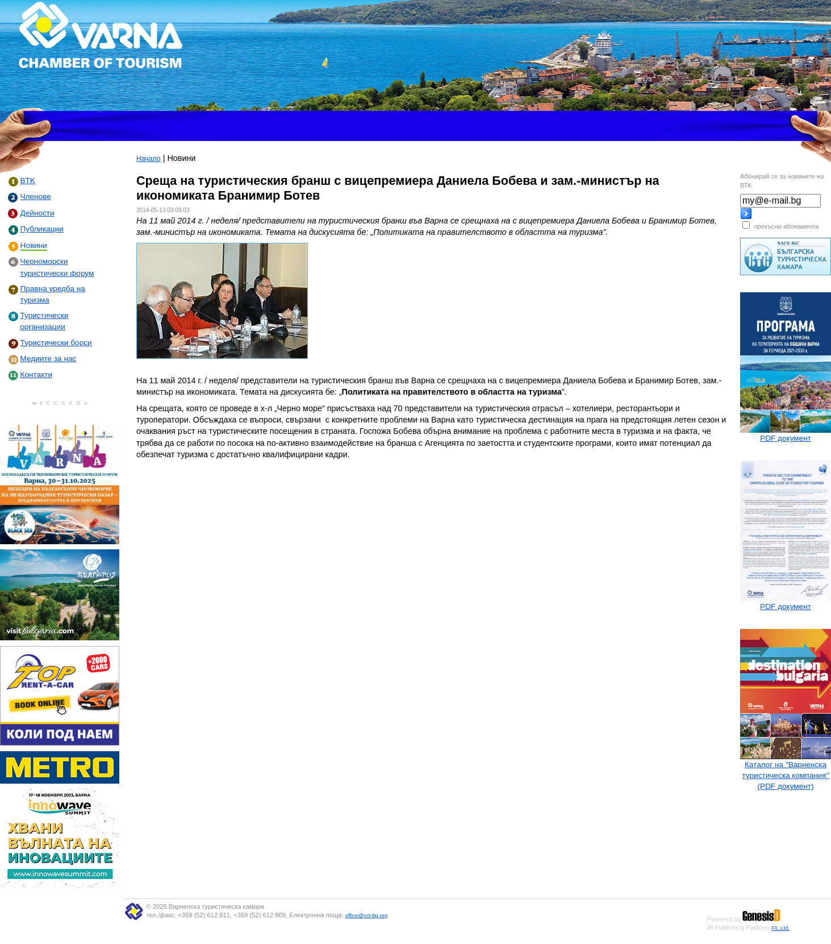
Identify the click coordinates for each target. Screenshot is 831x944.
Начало (148, 159)
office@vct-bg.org (366, 915)
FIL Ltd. (780, 928)
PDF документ (785, 438)
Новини (33, 245)
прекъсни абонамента (786, 226)
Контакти (36, 374)
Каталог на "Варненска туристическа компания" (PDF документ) (785, 775)
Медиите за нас (48, 358)
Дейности (37, 213)
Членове (35, 196)
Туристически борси (56, 342)
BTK (27, 180)
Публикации (42, 229)
